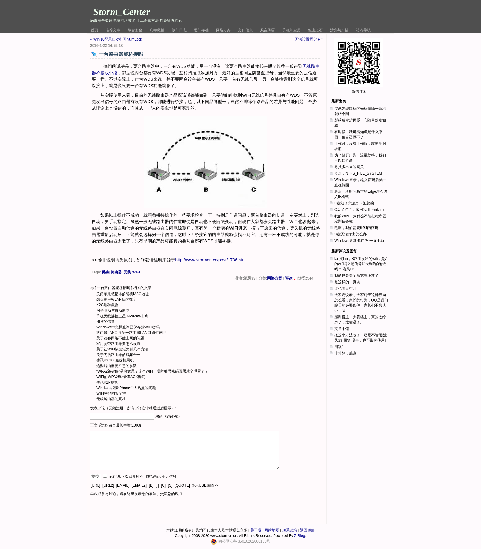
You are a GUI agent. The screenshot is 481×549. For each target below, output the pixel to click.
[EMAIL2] (139, 485)
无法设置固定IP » (309, 39)
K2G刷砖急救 (107, 305)
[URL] (95, 485)
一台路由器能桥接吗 (113, 288)
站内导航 (363, 30)
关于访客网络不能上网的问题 (120, 338)
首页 (94, 30)
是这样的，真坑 (347, 282)
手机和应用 (291, 30)
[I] (157, 485)
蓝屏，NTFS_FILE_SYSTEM (358, 173)
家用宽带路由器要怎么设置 (118, 344)
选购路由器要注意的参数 (116, 366)
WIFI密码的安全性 (111, 393)
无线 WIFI (132, 272)
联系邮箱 (289, 530)
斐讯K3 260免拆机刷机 (115, 360)
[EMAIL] (122, 485)
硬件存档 (201, 30)
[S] (170, 485)
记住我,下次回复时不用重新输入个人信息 (142, 476)
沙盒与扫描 (339, 30)
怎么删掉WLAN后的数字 (116, 299)
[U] (163, 485)
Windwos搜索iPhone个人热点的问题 (126, 388)
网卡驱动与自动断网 (112, 310)
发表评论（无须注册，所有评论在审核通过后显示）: (133, 408)
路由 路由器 (111, 272)
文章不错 (341, 329)
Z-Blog (299, 536)
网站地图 (271, 530)
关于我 (255, 530)
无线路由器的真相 (111, 399)
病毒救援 (157, 30)
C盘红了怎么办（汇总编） (356, 203)
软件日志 (179, 30)
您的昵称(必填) (167, 416)
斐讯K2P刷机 (107, 382)
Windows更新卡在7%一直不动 (359, 240)
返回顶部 (307, 530)
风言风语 (267, 30)
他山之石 (315, 30)
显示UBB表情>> (204, 485)
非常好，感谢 (345, 353)
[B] (151, 485)
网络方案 (223, 30)
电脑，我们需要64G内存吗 (356, 228)
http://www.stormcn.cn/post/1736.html (211, 259)
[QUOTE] (182, 485)
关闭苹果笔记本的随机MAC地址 (122, 294)
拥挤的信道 (105, 321)
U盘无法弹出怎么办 (350, 234)
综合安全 (135, 30)
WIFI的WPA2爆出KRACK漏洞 (120, 377)
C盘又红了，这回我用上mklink (359, 209)
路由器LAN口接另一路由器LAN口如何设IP (131, 333)
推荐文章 (113, 30)
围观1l (339, 347)
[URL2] (108, 485)
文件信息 (245, 30)
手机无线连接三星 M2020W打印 (122, 316)
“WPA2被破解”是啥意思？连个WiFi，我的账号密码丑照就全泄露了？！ (154, 371)
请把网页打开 (345, 288)
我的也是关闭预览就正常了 (356, 275)
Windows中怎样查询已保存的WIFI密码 (128, 327)
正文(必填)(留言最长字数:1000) (115, 425)
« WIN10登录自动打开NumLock (116, 39)
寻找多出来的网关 (349, 167)
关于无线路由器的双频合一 (118, 355)
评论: (290, 278)
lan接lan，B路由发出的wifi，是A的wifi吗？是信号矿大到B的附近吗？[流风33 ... (360, 264)
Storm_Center (121, 11)
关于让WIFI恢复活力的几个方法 (122, 349)
